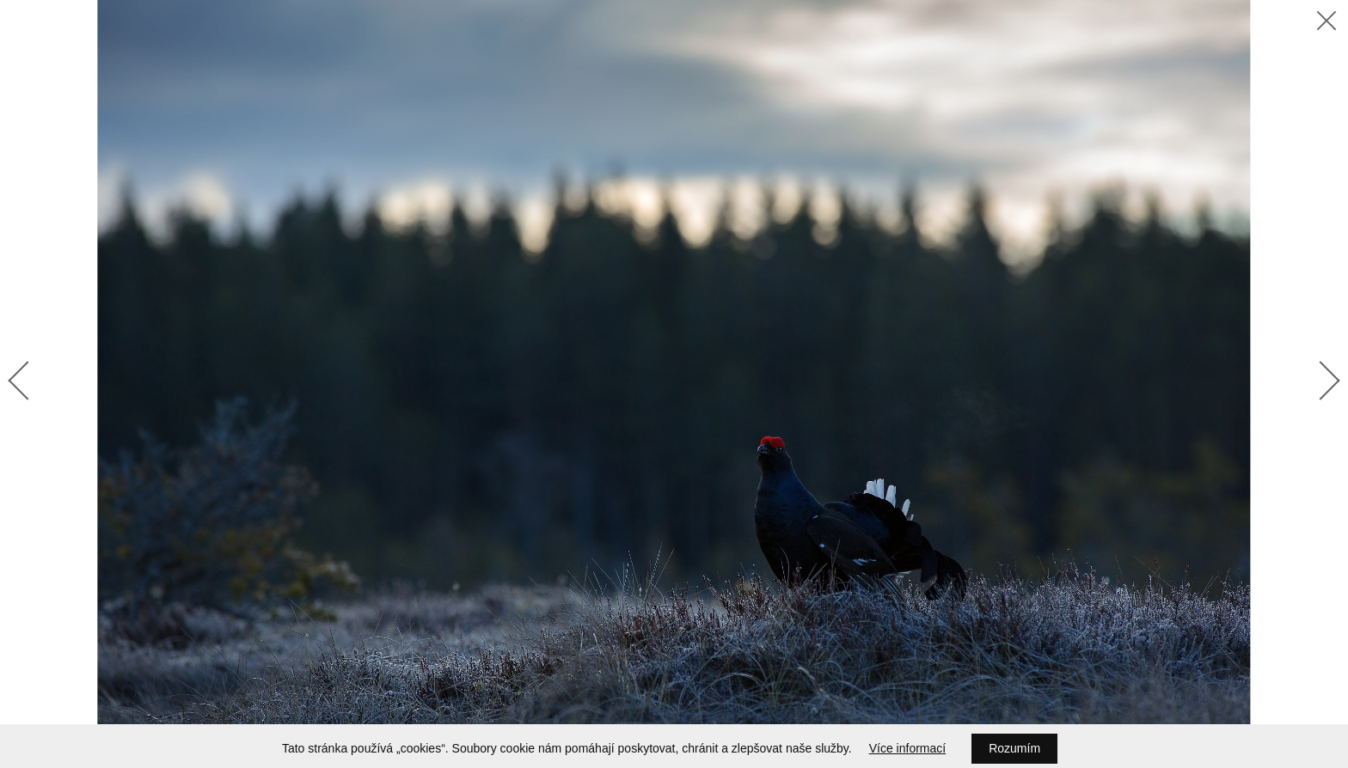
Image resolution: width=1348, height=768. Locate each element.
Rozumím (1014, 748)
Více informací (907, 748)
